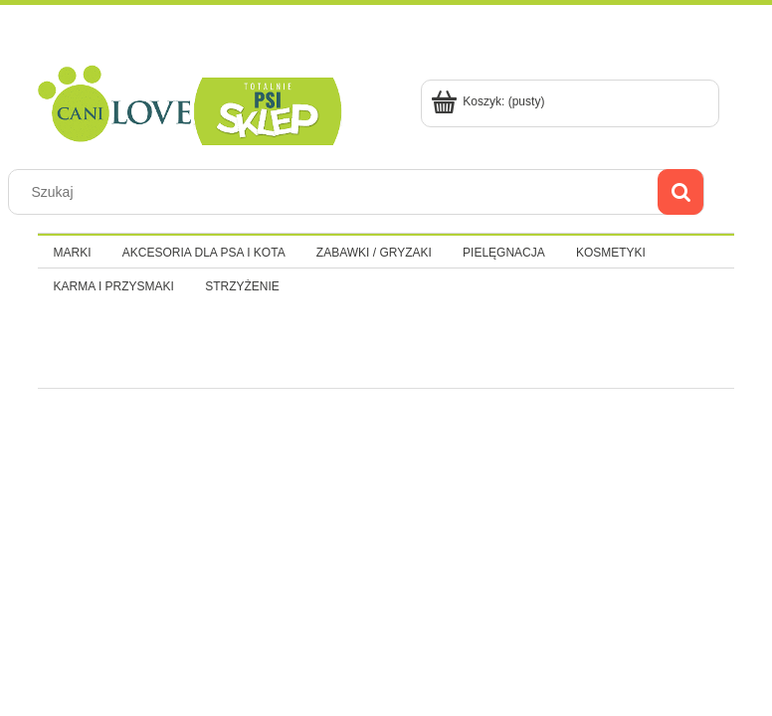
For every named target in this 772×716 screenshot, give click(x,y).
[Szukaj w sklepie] (338, 192)
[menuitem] (72, 252)
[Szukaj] (680, 192)
